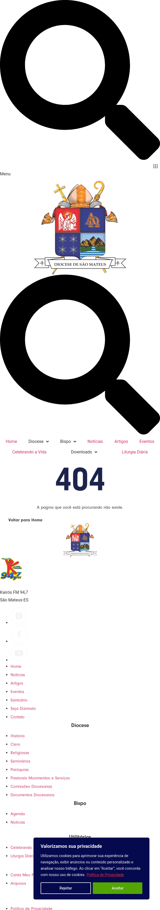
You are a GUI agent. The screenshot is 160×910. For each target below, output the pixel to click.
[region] (91, 868)
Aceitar (118, 888)
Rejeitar (65, 888)
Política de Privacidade (105, 875)
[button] (155, 166)
